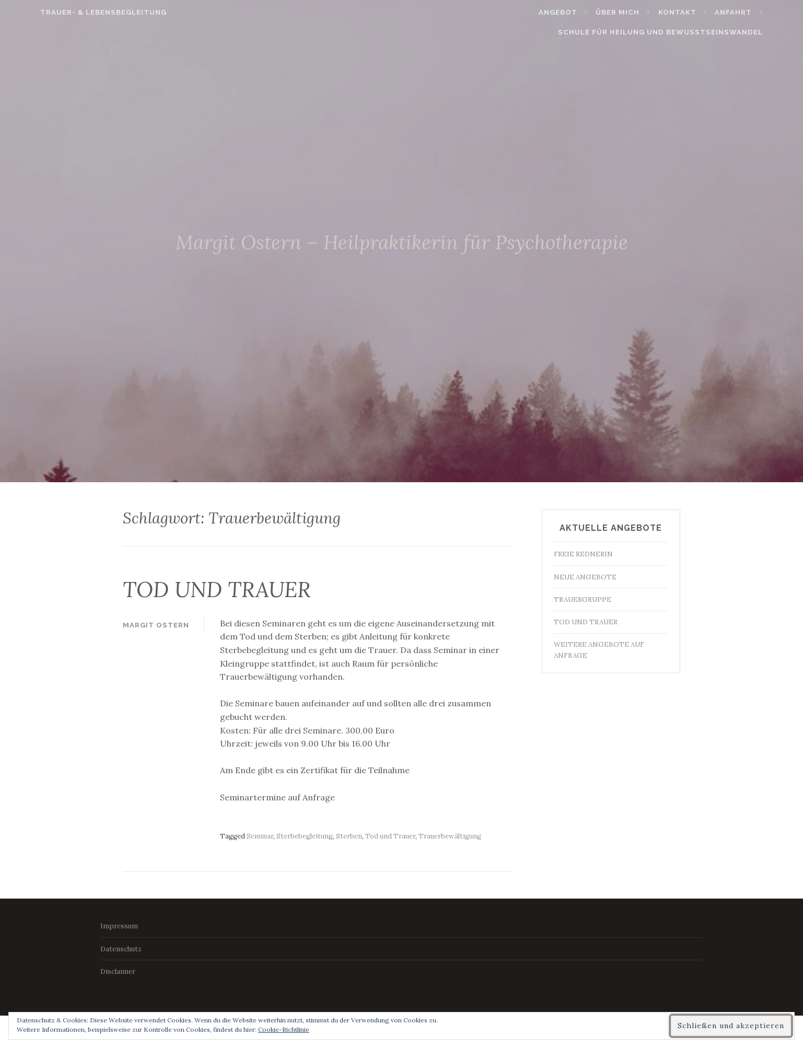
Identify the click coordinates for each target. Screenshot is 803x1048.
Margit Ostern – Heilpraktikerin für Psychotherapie (402, 240)
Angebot (584, 12)
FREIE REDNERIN (583, 554)
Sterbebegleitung (304, 835)
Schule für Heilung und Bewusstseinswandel (687, 32)
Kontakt (704, 12)
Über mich (645, 12)
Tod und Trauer (390, 835)
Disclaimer (117, 971)
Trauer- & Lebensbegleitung (77, 12)
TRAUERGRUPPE (582, 599)
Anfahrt (759, 12)
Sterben (349, 835)
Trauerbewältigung (449, 835)
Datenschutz (121, 948)
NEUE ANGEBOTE (585, 577)
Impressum (119, 925)
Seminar (260, 835)
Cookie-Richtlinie (283, 1029)
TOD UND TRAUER (231, 588)
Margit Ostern (156, 624)
